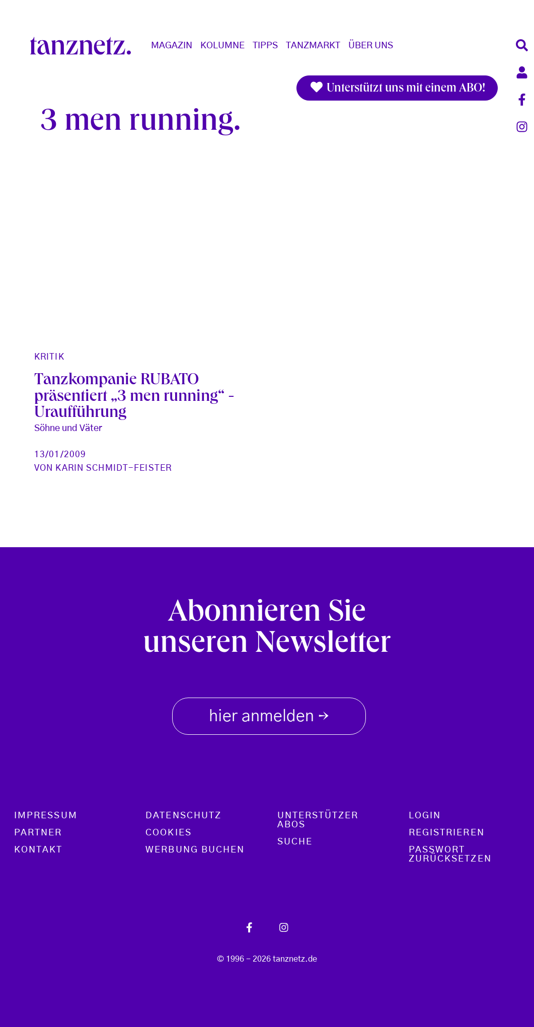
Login (425, 815)
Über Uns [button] (370, 45)
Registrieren (447, 832)
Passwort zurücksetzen (450, 854)
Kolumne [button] (222, 45)
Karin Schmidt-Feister (113, 468)
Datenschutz (183, 815)
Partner (38, 832)
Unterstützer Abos (318, 820)
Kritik (49, 357)
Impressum (46, 815)
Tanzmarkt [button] (313, 45)
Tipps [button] (265, 45)
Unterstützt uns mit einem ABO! (397, 88)
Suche (295, 841)
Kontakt (38, 849)
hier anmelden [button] (269, 714)
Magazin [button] (171, 45)
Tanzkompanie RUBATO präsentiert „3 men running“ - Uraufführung (134, 397)
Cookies (168, 832)
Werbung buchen (195, 849)
